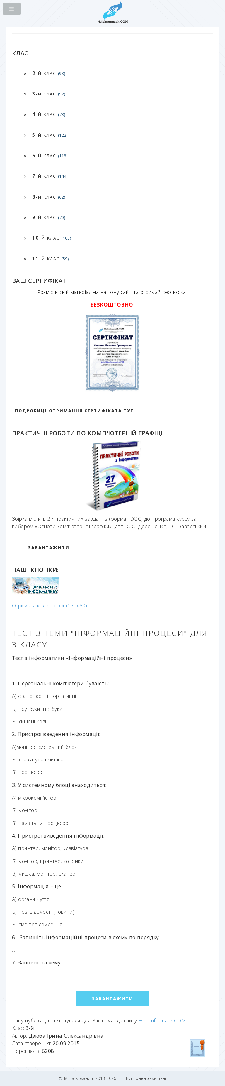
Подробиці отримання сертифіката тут (74, 411)
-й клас (48, 73)
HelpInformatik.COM (162, 1020)
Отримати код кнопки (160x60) (49, 605)
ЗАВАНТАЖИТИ (48, 547)
